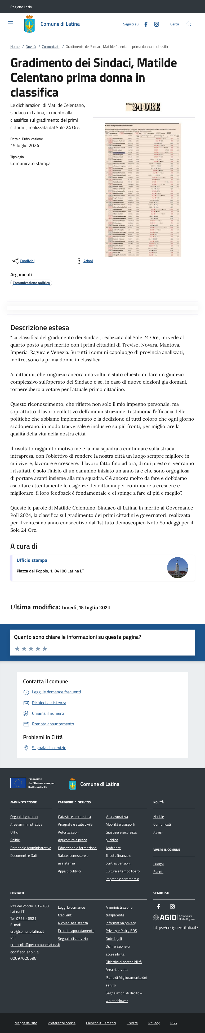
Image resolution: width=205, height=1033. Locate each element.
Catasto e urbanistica (74, 817)
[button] (21, 7)
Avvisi (158, 832)
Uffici (14, 832)
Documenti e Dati (23, 855)
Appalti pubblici (69, 871)
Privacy (154, 1023)
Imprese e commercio (122, 879)
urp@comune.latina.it (27, 931)
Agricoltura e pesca (72, 840)
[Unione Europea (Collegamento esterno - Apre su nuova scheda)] (33, 784)
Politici (15, 840)
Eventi (158, 872)
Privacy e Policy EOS (121, 931)
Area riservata (117, 969)
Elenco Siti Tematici (101, 1023)
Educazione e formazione (77, 848)
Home (15, 46)
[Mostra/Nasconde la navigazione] (10, 23)
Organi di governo (24, 817)
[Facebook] (144, 23)
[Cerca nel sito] (189, 24)
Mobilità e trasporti (120, 824)
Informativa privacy (121, 923)
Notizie (158, 817)
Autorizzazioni (68, 832)
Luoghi (158, 864)
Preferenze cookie (61, 1023)
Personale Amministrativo (30, 848)
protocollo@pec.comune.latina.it (35, 945)
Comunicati (50, 46)
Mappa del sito (26, 1023)
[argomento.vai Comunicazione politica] (31, 282)
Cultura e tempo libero (123, 871)
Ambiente (113, 848)
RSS (173, 1023)
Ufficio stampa (32, 560)
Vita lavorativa (117, 817)
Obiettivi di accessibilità (124, 962)
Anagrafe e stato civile (75, 824)
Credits (132, 1023)
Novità (31, 46)
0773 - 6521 (26, 918)
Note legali (114, 938)
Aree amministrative (26, 824)
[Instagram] (154, 23)
